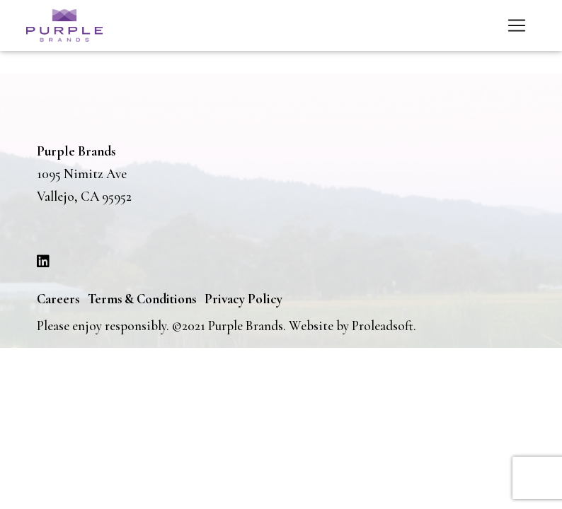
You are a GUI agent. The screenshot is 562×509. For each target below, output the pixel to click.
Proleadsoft (382, 325)
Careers (58, 299)
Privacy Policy (243, 299)
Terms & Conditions (142, 299)
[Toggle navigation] (517, 25)
